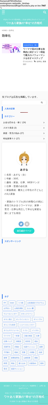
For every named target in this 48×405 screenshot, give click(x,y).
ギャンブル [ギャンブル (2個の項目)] (38, 319)
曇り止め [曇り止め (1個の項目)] (22, 363)
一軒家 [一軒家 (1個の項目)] (16, 336)
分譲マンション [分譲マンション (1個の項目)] (29, 347)
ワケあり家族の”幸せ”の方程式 (24, 23)
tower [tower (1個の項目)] (12, 303)
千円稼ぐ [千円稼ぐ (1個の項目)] (7, 352)
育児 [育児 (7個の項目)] (5, 369)
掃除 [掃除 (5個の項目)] (36, 358)
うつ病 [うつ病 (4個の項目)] (20, 303)
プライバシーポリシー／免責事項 (24, 386)
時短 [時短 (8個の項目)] (12, 363)
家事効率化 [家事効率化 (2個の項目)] (15, 358)
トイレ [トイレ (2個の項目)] (25, 330)
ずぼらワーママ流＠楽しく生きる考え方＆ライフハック (24, 393)
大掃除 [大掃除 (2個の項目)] (31, 352)
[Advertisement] (24, 269)
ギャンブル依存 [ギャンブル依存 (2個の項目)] (9, 325)
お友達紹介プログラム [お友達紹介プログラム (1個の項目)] (35, 303)
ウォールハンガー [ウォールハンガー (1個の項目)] (10, 314)
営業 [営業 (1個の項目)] (23, 352)
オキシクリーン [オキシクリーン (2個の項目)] (27, 314)
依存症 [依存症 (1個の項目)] (27, 341)
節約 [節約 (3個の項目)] (42, 363)
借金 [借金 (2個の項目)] (36, 341)
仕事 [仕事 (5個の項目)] (37, 336)
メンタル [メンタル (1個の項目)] (35, 330)
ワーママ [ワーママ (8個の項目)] (7, 336)
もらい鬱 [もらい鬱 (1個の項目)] (30, 308)
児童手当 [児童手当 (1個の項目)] (7, 347)
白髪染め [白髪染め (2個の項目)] (32, 363)
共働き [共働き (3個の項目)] (16, 347)
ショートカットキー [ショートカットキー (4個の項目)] (26, 325)
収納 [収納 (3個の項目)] (16, 352)
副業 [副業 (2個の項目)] (41, 347)
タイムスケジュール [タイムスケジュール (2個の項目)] (11, 330)
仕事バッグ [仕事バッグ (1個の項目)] (8, 341)
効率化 (39, 61)
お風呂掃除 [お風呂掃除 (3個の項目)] (18, 308)
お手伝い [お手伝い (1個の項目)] (7, 308)
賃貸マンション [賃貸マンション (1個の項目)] (17, 369)
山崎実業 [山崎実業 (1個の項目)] (27, 358)
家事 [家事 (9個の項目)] (5, 358)
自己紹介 (7, 386)
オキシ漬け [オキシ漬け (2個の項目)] (8, 319)
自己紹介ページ (24, 231)
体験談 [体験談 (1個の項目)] (18, 341)
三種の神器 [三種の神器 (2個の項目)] (28, 336)
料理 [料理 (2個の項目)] (5, 363)
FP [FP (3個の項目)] (5, 303)
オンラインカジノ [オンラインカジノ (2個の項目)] (22, 319)
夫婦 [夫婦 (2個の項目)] (40, 352)
